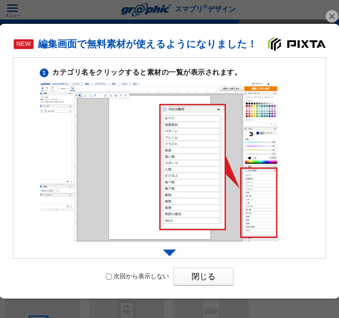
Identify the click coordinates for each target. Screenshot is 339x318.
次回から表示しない (137, 276)
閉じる (203, 276)
